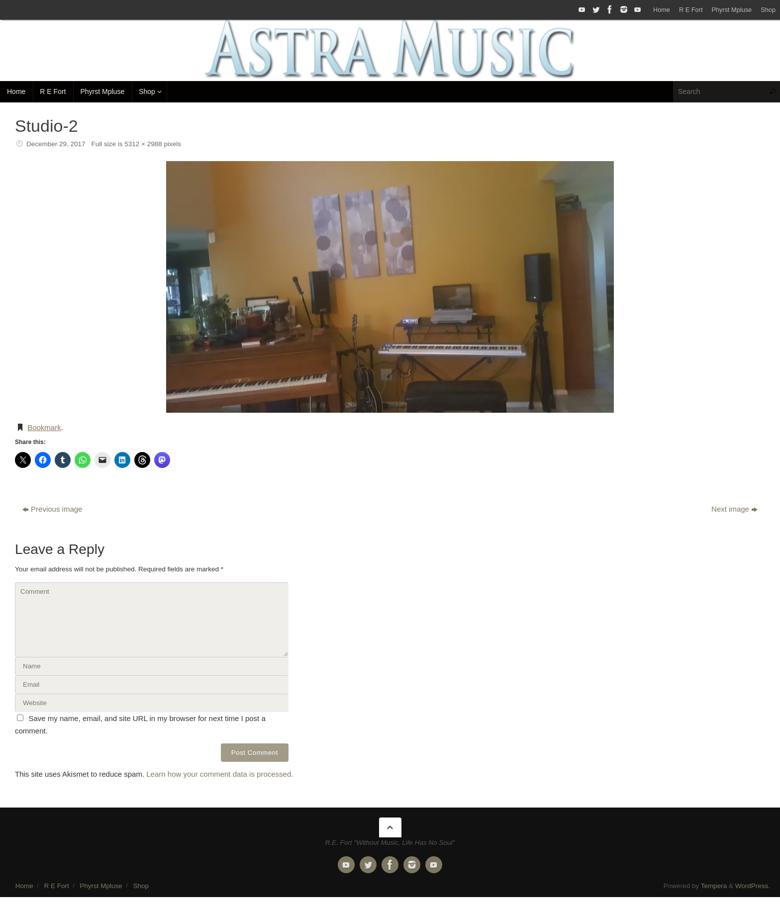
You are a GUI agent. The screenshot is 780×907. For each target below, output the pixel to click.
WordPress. (752, 886)
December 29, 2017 (56, 144)
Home (661, 9)
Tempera (714, 886)
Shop (768, 9)
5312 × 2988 (143, 144)
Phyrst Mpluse (731, 9)
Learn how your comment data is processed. (219, 774)
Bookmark (44, 427)
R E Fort (690, 9)
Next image (734, 509)
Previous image (52, 509)
